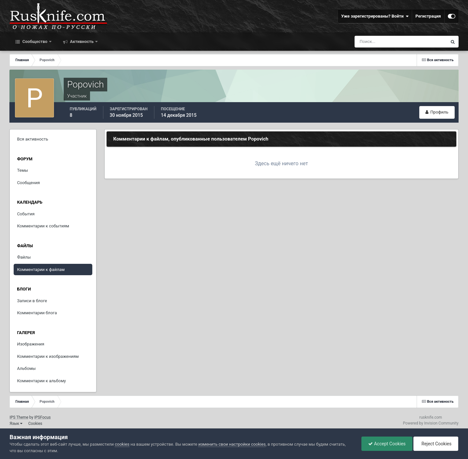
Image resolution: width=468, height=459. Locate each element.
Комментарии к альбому (41, 380)
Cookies (35, 423)
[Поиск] (389, 41)
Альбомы (26, 368)
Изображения (30, 344)
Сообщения (28, 182)
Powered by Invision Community (431, 423)
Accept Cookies (387, 443)
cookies (122, 444)
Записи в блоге (32, 300)
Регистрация (428, 16)
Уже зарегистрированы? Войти (375, 16)
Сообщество (34, 41)
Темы (22, 170)
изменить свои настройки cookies (232, 444)
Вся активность (32, 139)
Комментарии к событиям (43, 225)
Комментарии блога (37, 312)
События (25, 213)
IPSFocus (42, 417)
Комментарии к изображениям (48, 356)
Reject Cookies (435, 443)
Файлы (24, 257)
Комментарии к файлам (41, 269)
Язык (15, 423)
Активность (82, 41)
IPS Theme (18, 417)
